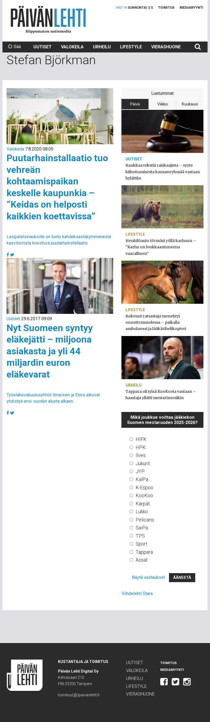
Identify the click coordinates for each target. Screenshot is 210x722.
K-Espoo (144, 487)
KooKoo (144, 495)
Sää (14, 46)
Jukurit (143, 463)
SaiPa (142, 528)
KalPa (142, 479)
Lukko (142, 511)
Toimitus (166, 8)
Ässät (142, 560)
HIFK (141, 439)
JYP (140, 471)
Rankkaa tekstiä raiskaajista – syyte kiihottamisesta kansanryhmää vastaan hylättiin (163, 171)
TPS (140, 536)
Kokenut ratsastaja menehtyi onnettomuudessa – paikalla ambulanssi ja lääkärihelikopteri (156, 322)
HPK (141, 447)
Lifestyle (131, 46)
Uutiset (42, 46)
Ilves (141, 455)
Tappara (144, 552)
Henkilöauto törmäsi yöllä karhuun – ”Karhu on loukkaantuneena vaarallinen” (161, 247)
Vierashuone (166, 46)
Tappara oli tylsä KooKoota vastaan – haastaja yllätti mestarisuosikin (161, 394)
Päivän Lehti (48, 19)
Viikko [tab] (162, 104)
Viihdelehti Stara (137, 593)
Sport (141, 544)
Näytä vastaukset (148, 577)
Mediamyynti (191, 8)
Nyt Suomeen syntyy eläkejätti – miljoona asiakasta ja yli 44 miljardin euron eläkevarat (50, 351)
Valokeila (72, 46)
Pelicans (145, 520)
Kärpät (143, 503)
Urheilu (102, 46)
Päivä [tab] (135, 104)
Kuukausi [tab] (190, 104)
